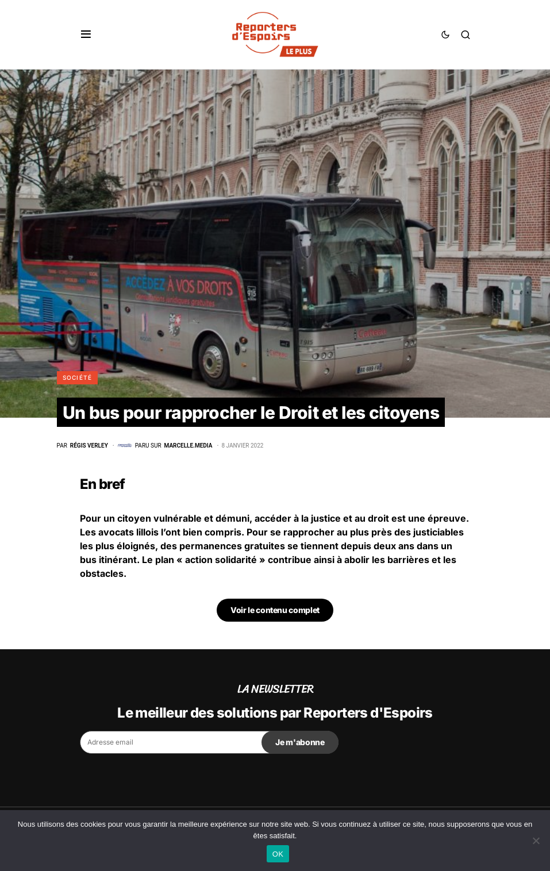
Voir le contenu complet (275, 610)
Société (78, 377)
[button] (86, 34)
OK (277, 854)
